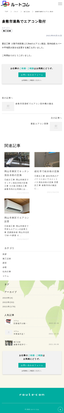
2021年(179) (9, 306)
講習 (5, 262)
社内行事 (7, 271)
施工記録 (27, 11)
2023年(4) (8, 297)
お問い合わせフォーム (32, 74)
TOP (6, 11)
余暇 (5, 267)
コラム (6, 276)
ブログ (16, 11)
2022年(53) (8, 302)
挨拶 (5, 254)
